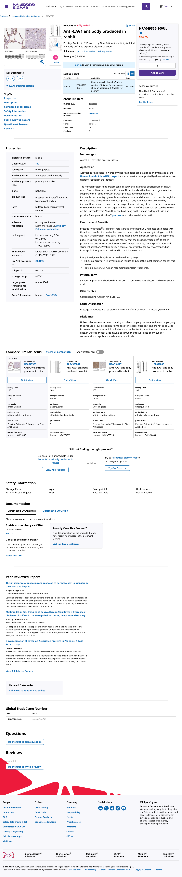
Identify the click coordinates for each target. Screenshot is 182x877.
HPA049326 (93, 113)
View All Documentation (20, 85)
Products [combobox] (49, 6)
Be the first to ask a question (24, 741)
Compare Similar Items (17, 106)
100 (37, 163)
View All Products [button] (55, 469)
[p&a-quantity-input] (157, 66)
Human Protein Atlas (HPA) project (99, 176)
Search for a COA (14, 555)
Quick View (27, 380)
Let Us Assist (146, 102)
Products (4, 16)
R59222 (9, 533)
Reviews (9, 128)
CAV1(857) (51, 295)
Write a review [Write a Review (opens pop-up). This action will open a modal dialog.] (88, 51)
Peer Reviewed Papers (17, 119)
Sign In (78, 64)
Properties (10, 98)
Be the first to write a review (26, 767)
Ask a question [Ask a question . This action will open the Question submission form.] (105, 51)
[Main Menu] (6, 6)
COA (10, 78)
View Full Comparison (58, 351)
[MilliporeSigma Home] (24, 6)
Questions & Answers (16, 124)
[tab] (6, 16)
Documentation (13, 115)
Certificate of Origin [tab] (55, 510)
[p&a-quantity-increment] (173, 65)
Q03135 (39, 261)
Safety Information (15, 111)
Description (10, 102)
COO (20, 78)
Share (130, 25)
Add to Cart (157, 72)
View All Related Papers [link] (19, 671)
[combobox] (97, 6)
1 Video (55, 59)
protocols (117, 215)
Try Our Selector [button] (117, 468)
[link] (17, 807)
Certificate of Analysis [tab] (22, 510)
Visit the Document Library (66, 544)
